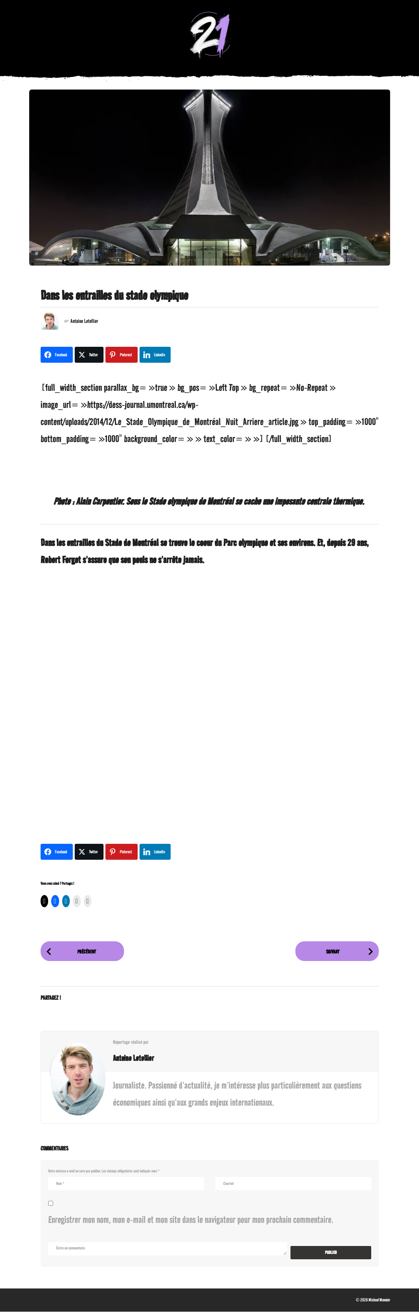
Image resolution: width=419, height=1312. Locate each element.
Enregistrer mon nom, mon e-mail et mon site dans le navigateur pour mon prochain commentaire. (190, 1219)
